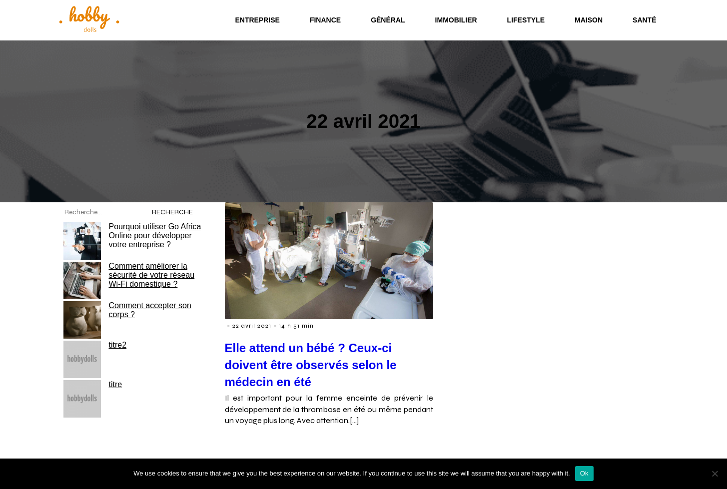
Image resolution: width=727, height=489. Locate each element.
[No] (715, 474)
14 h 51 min (296, 325)
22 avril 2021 (251, 325)
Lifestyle (526, 20)
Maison (589, 20)
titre (115, 384)
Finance (325, 20)
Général (388, 20)
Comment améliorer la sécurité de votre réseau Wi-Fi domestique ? (152, 275)
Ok (584, 473)
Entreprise (257, 20)
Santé (644, 20)
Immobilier (456, 20)
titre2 (118, 345)
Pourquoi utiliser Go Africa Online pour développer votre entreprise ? (155, 235)
